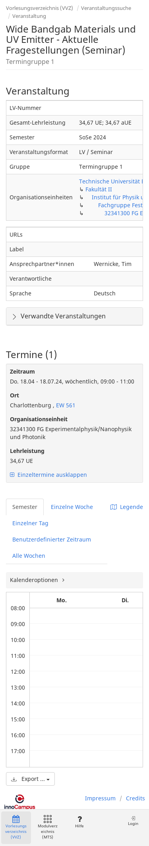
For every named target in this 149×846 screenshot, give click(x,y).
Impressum (100, 798)
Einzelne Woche (72, 507)
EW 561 (64, 405)
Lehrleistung (27, 451)
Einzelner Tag (30, 523)
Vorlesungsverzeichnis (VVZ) (39, 8)
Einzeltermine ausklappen (48, 474)
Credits (135, 798)
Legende (126, 507)
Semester (24, 507)
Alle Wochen (28, 555)
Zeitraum (22, 371)
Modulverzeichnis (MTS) (48, 827)
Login (133, 820)
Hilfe (79, 822)
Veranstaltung (29, 15)
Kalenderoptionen (35, 580)
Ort (14, 395)
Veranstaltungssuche (106, 8)
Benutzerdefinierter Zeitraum (51, 539)
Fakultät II (98, 189)
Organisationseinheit (39, 419)
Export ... (30, 778)
